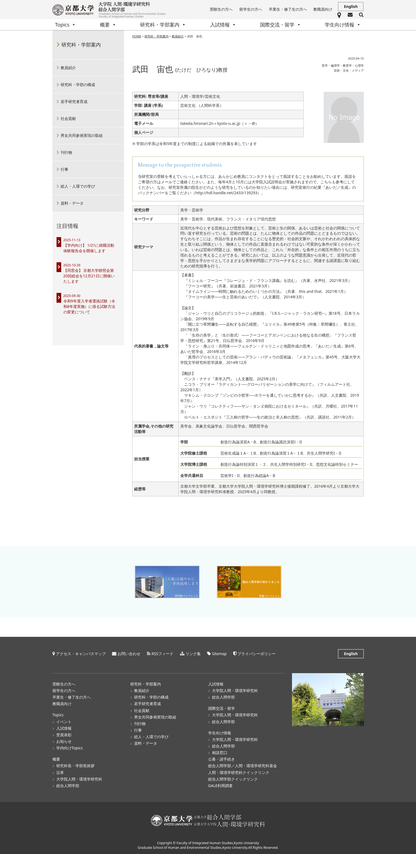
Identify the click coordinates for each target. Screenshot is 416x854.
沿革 (60, 772)
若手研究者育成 (74, 101)
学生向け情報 (343, 24)
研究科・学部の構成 (78, 84)
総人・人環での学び (78, 186)
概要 (108, 24)
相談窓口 (219, 752)
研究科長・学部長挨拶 (75, 765)
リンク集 (193, 653)
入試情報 (223, 24)
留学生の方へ (250, 9)
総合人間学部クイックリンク (233, 779)
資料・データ (72, 203)
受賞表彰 (64, 734)
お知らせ (64, 741)
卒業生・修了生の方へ (288, 9)
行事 (64, 169)
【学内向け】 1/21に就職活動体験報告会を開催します (88, 248)
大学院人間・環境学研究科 (79, 779)
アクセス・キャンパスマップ (81, 653)
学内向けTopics (69, 747)
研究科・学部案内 (163, 24)
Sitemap (219, 653)
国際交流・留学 (280, 24)
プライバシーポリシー (256, 653)
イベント (64, 721)
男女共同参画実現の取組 (82, 135)
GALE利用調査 (220, 785)
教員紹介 (178, 36)
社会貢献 (68, 118)
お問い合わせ (128, 653)
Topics (65, 24)
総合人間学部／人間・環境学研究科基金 (242, 765)
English (351, 6)
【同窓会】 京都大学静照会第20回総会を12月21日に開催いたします (89, 276)
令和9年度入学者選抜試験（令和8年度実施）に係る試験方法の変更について (89, 306)
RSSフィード (162, 653)
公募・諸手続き (221, 759)
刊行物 (66, 152)
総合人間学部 (67, 785)
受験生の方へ (221, 9)
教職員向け (322, 9)
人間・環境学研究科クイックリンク (238, 772)
